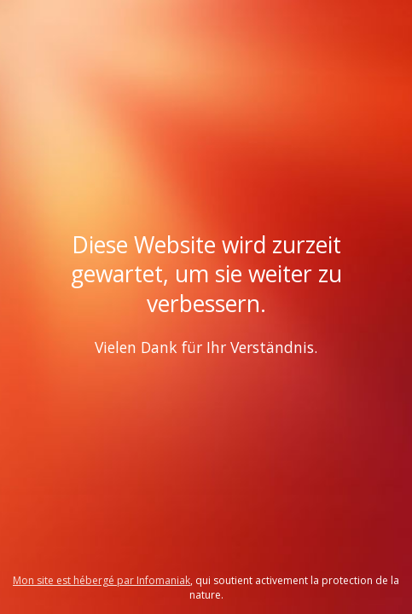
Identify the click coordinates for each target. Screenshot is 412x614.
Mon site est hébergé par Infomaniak (101, 580)
